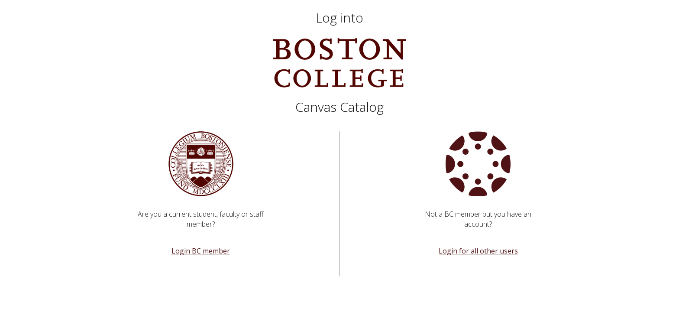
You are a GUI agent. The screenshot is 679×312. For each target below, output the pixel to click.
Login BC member (200, 251)
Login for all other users (478, 251)
